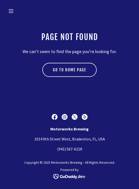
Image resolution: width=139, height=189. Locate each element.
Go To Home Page (69, 69)
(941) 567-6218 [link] (69, 148)
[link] (55, 117)
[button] (20, 11)
